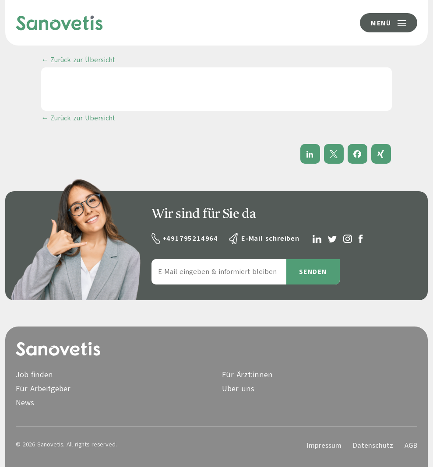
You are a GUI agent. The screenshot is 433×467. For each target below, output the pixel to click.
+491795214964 (190, 238)
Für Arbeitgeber (43, 388)
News (25, 402)
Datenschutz (373, 445)
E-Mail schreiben (270, 238)
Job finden (34, 374)
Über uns (238, 388)
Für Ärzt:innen (247, 374)
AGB (411, 445)
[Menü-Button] (388, 22)
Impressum (324, 445)
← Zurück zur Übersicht (78, 60)
